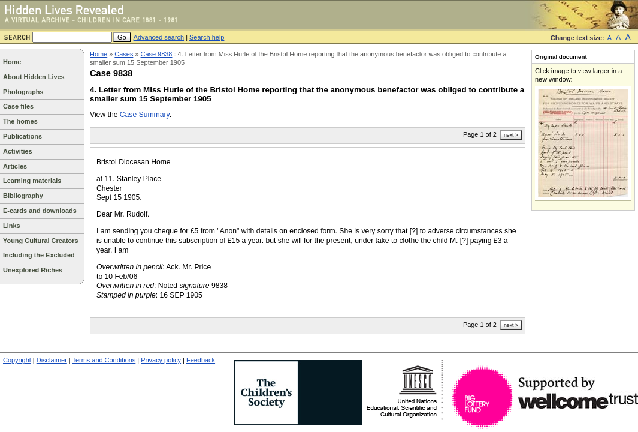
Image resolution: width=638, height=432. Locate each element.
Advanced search (159, 37)
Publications (22, 136)
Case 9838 (157, 54)
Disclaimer (52, 360)
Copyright (17, 360)
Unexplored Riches (32, 270)
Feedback (200, 360)
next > (511, 135)
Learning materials (32, 180)
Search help (206, 37)
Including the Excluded (39, 255)
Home (12, 61)
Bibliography (23, 195)
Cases (123, 54)
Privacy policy (161, 360)
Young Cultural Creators (40, 240)
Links (11, 225)
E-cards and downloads (40, 210)
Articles (15, 166)
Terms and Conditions (104, 360)
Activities (17, 151)
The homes (20, 121)
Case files (18, 106)
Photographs (23, 91)
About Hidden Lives (34, 76)
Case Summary (145, 114)
